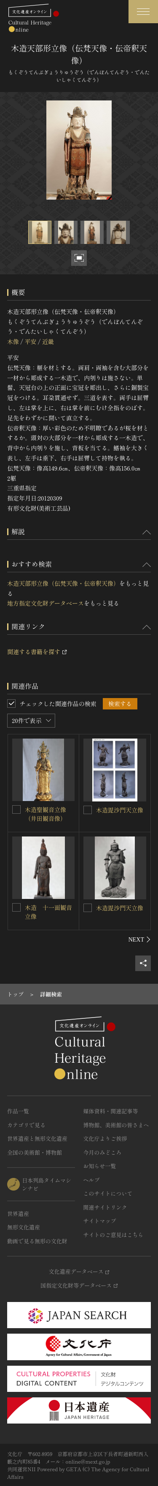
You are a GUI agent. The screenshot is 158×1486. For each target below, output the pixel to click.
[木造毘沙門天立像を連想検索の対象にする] (87, 810)
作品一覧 (18, 1111)
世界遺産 (18, 1214)
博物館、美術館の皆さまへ (116, 1125)
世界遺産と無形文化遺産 (37, 1138)
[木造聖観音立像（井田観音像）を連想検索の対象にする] (16, 809)
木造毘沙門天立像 (119, 810)
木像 (13, 341)
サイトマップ (99, 1221)
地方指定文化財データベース (45, 603)
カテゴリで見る (26, 1125)
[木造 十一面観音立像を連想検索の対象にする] (16, 907)
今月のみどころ (102, 1152)
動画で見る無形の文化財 (37, 1241)
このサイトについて (108, 1193)
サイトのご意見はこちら (113, 1235)
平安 (30, 341)
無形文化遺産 (23, 1227)
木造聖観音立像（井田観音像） (45, 814)
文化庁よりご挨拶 (105, 1138)
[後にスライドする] (140, 939)
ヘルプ (91, 1180)
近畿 (48, 341)
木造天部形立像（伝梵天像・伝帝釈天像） (63, 583)
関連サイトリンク (105, 1207)
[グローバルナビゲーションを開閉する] (143, 11)
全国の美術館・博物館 (34, 1152)
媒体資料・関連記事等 (110, 1111)
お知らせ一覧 (99, 1166)
